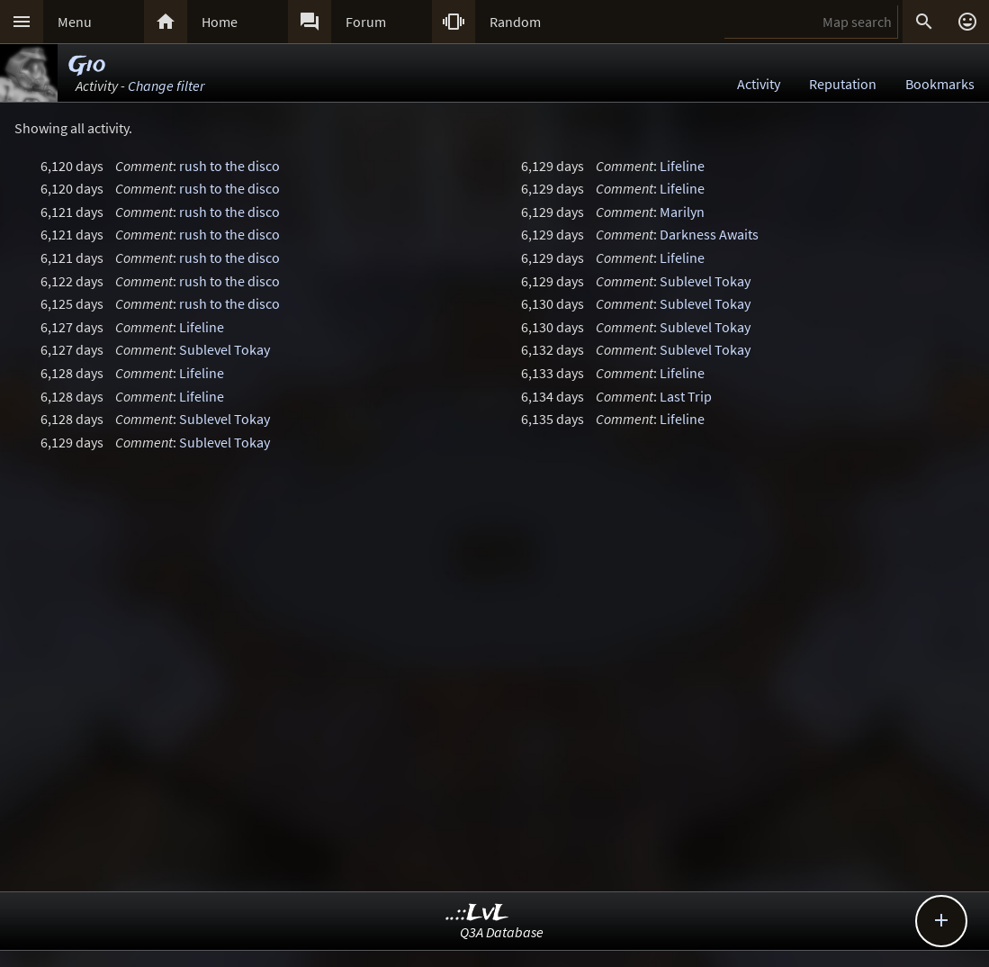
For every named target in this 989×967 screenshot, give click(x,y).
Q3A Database (502, 932)
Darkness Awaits (709, 234)
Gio (86, 65)
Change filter (166, 86)
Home (220, 22)
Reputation (843, 84)
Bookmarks (940, 84)
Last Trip (686, 396)
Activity (758, 84)
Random (515, 22)
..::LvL (477, 913)
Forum (366, 22)
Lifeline (201, 327)
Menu (75, 22)
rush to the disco (229, 166)
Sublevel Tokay (224, 349)
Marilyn (682, 212)
